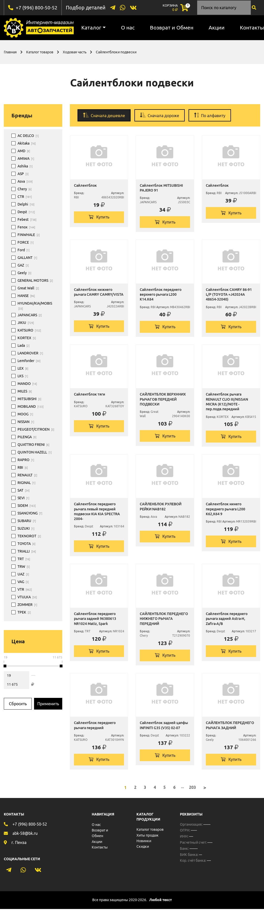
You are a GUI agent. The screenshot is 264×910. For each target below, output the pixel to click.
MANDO (27, 384)
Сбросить (18, 703)
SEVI (23, 498)
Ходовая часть (74, 52)
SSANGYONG (30, 513)
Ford (23, 250)
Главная (10, 52)
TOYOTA (26, 544)
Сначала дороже (159, 115)
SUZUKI (26, 528)
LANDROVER (30, 353)
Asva (25, 181)
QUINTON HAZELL (35, 452)
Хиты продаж (147, 836)
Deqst (26, 212)
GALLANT (27, 258)
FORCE (26, 242)
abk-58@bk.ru (25, 834)
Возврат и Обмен (171, 27)
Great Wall (28, 288)
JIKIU (26, 323)
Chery (25, 189)
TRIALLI (27, 551)
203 (192, 788)
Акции (217, 27)
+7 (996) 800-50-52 (37, 7)
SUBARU (27, 521)
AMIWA (26, 158)
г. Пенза (18, 843)
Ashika (25, 166)
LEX (23, 368)
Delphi (26, 204)
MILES (25, 391)
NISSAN (26, 422)
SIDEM (27, 506)
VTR (25, 589)
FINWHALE (29, 235)
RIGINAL (26, 483)
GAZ (23, 265)
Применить (48, 703)
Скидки (142, 847)
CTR (25, 197)
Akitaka (27, 143)
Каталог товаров (39, 52)
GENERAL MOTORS (35, 280)
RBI (23, 467)
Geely (24, 273)
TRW (24, 566)
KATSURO (29, 330)
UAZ (23, 574)
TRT (24, 559)
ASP (23, 174)
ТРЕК (24, 612)
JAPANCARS (30, 315)
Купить (99, 217)
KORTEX (27, 338)
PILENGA (27, 437)
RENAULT (27, 475)
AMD (24, 151)
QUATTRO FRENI (33, 445)
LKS (23, 376)
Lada (23, 345)
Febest (27, 219)
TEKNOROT (29, 536)
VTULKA (27, 597)
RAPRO (26, 460)
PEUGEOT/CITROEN (36, 429)
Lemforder (29, 361)
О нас (128, 27)
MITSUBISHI (29, 399)
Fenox (26, 227)
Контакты (100, 848)
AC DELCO (28, 136)
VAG (23, 582)
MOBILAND (30, 406)
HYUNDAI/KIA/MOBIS (35, 305)
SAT (23, 490)
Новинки (143, 842)
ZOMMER (27, 605)
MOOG (25, 414)
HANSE (26, 296)
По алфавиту (209, 115)
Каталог (91, 27)
